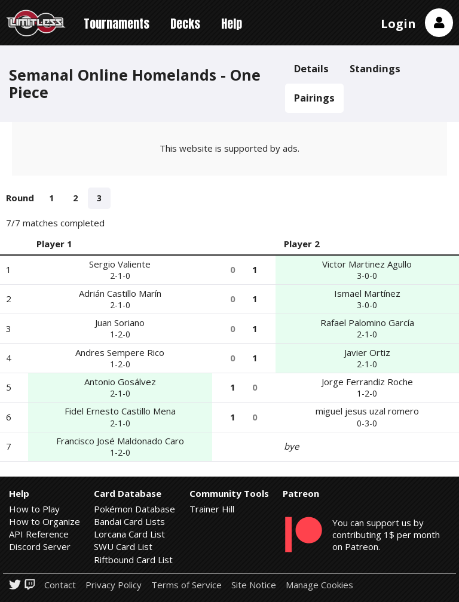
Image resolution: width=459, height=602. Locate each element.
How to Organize (44, 521)
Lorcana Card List (129, 534)
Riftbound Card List (133, 560)
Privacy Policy (113, 585)
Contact (60, 585)
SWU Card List (123, 546)
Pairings (314, 98)
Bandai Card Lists (129, 521)
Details (311, 68)
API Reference (39, 534)
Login (398, 24)
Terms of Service (186, 585)
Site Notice (253, 585)
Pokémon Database (134, 509)
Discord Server (40, 546)
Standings (375, 68)
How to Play (34, 509)
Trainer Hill (211, 509)
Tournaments (116, 23)
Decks (185, 23)
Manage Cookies (319, 585)
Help (231, 23)
